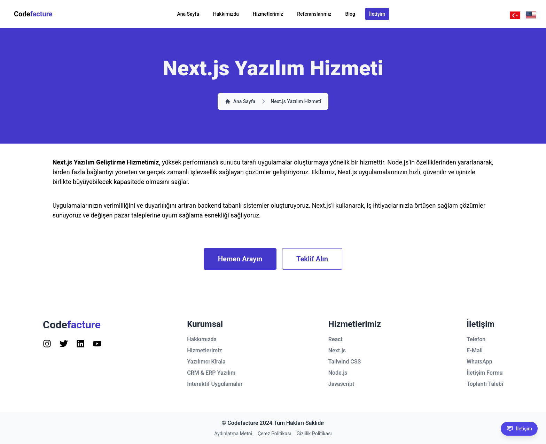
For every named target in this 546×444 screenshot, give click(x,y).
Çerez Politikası (274, 433)
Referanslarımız (314, 14)
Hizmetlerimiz (268, 14)
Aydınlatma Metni (233, 433)
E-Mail (475, 350)
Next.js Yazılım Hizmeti (296, 101)
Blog (350, 14)
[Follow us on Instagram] (47, 343)
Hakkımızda (226, 14)
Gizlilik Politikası (314, 433)
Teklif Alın (312, 259)
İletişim (377, 14)
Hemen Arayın (240, 259)
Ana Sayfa (188, 14)
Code (33, 14)
